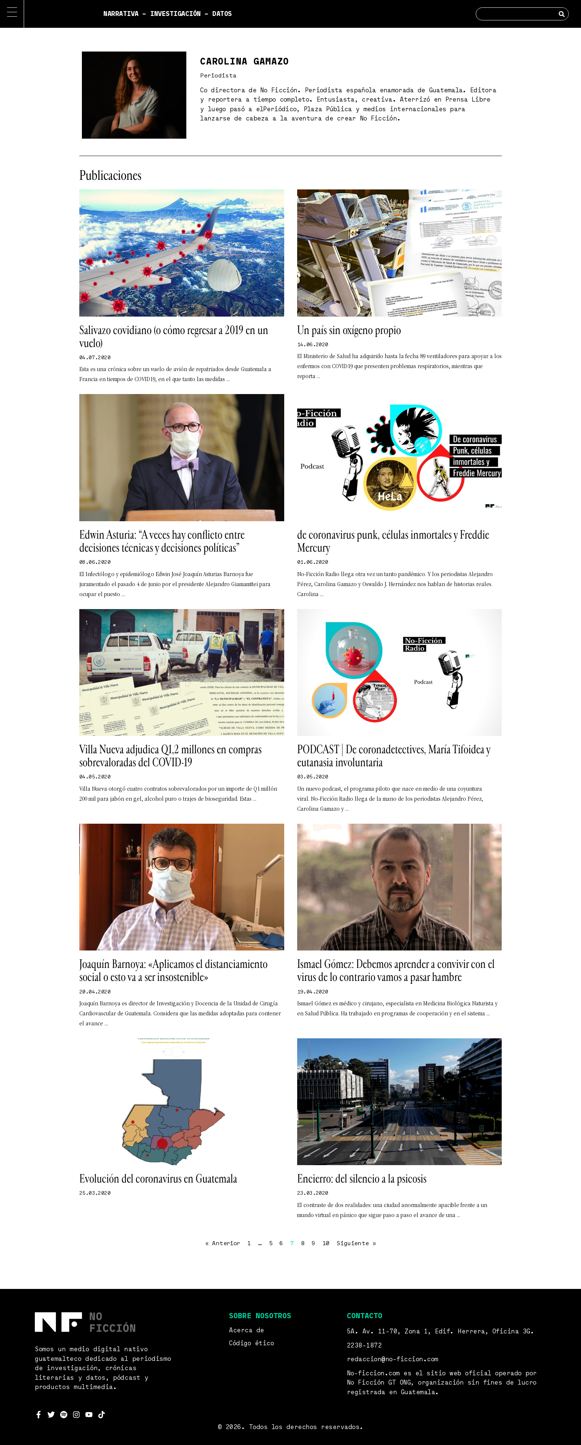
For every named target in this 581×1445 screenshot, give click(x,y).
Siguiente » (356, 1244)
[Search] (561, 14)
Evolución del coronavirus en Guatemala (158, 1178)
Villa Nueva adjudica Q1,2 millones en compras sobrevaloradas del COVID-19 (170, 756)
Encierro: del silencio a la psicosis (361, 1178)
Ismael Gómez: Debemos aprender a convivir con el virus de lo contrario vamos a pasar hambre (396, 971)
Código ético (251, 1343)
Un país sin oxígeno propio (349, 330)
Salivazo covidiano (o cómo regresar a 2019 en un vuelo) (173, 337)
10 (325, 1244)
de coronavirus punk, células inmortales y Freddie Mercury (393, 541)
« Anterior (222, 1244)
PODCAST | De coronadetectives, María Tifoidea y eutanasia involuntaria (393, 756)
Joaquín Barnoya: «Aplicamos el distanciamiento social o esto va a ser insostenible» (173, 971)
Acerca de (246, 1330)
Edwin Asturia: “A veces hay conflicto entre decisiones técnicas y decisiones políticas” (162, 541)
